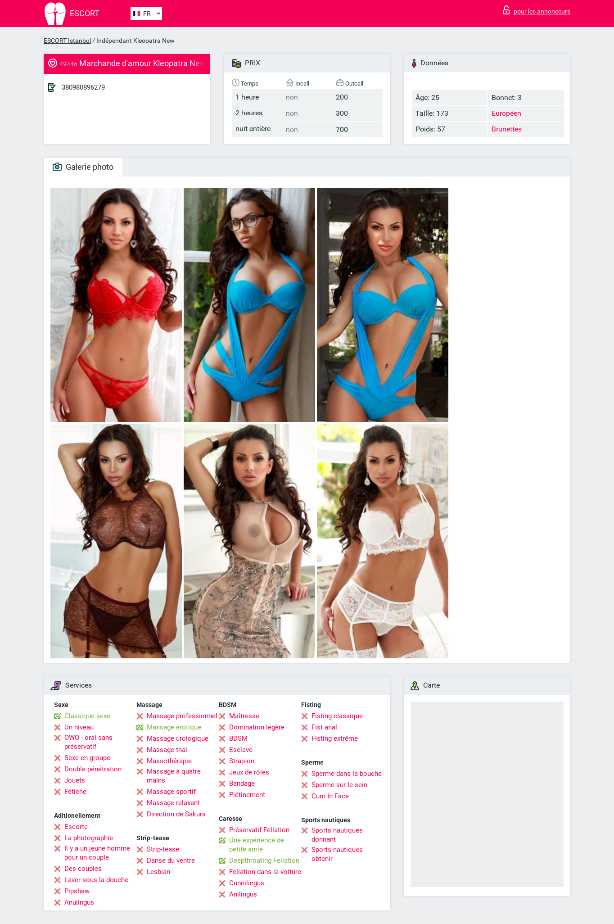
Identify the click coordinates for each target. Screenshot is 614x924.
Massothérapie (169, 761)
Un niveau (79, 727)
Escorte (76, 827)
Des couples (83, 869)
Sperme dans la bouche (347, 774)
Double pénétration (93, 769)
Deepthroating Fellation (264, 860)
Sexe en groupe (87, 758)
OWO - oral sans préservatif (88, 742)
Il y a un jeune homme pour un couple (97, 852)
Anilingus (243, 894)
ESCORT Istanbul (67, 40)
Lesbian (158, 872)
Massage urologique (177, 738)
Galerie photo (83, 167)
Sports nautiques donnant (337, 834)
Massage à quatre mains (174, 775)
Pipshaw (77, 891)
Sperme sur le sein (339, 785)
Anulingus (79, 902)
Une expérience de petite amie (256, 844)
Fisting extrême (335, 738)
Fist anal (324, 727)
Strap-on (241, 761)
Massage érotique (174, 727)
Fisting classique (337, 716)
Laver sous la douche (96, 880)
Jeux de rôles (249, 772)
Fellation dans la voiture (265, 872)
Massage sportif (171, 792)
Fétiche (75, 792)
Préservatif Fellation (259, 830)
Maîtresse (244, 716)
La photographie (88, 838)
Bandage (242, 783)
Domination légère (256, 727)
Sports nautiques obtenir (337, 854)
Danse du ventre (171, 860)
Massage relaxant (173, 803)
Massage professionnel (182, 716)
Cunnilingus (246, 883)
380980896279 (83, 87)
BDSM (238, 738)
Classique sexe (87, 716)
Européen (506, 113)
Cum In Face (330, 796)
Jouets (74, 780)
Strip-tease (163, 849)
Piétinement (247, 795)
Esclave (241, 750)
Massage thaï (167, 750)
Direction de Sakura (176, 814)
